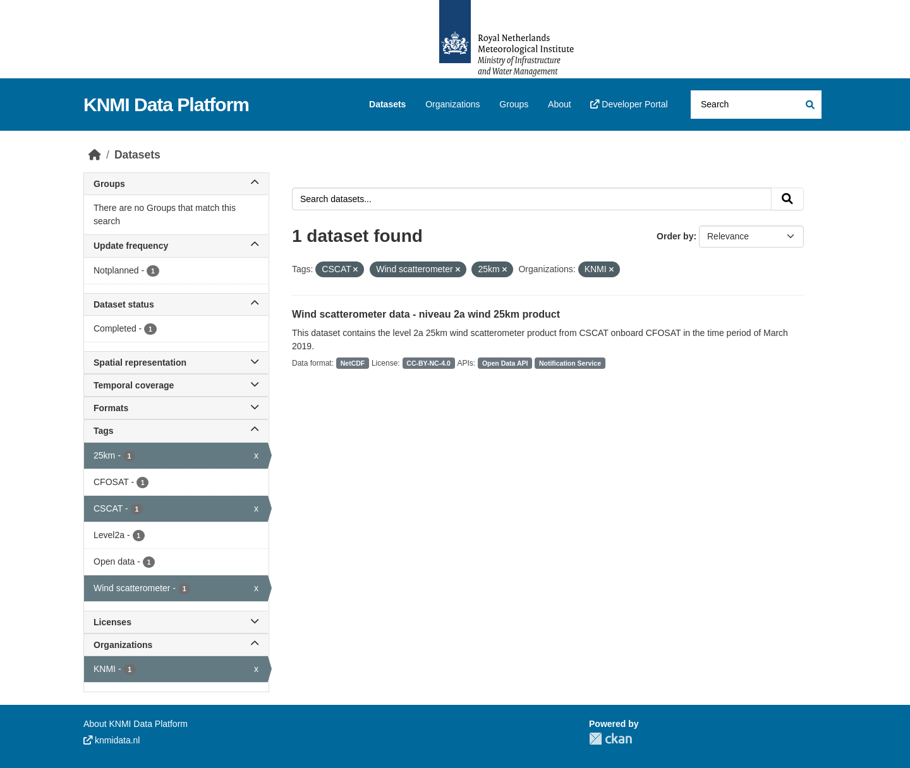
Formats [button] (176, 408)
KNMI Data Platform (166, 104)
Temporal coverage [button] (176, 385)
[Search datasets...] (756, 104)
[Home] (94, 154)
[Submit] (809, 104)
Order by (675, 236)
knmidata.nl (111, 740)
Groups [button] (176, 183)
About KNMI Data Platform (135, 724)
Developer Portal (628, 104)
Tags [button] (176, 430)
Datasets (387, 104)
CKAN (610, 738)
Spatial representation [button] (176, 362)
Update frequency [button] (176, 245)
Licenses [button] (176, 622)
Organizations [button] (176, 645)
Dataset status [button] (176, 304)
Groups (513, 104)
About (559, 104)
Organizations (452, 104)
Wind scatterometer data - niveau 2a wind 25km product (426, 314)
